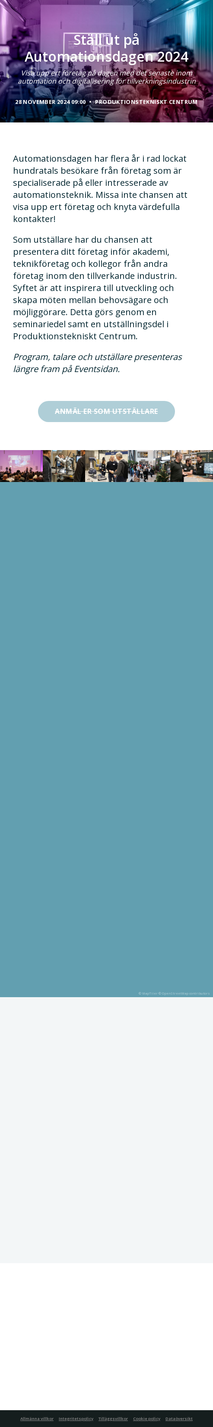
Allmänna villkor (37, 1418)
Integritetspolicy (76, 1418)
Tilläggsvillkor (113, 1418)
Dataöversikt (179, 1418)
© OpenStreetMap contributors (184, 993)
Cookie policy (146, 1418)
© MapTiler (148, 993)
